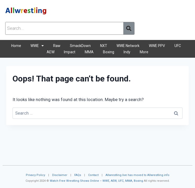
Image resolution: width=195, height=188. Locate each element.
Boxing (108, 52)
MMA (89, 52)
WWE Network (128, 46)
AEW (50, 52)
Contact (93, 175)
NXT (103, 46)
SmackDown (80, 46)
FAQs (77, 175)
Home (16, 46)
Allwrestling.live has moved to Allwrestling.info (137, 175)
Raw (56, 46)
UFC (177, 46)
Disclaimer (59, 175)
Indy (127, 52)
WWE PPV (157, 46)
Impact (69, 52)
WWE (37, 46)
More (144, 52)
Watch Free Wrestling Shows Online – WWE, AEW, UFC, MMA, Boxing (96, 181)
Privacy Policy (35, 175)
